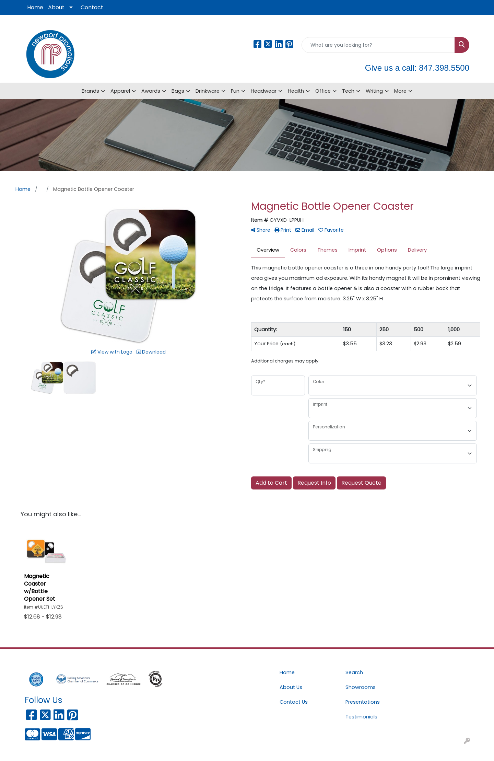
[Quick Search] (378, 45)
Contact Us (294, 702)
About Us (291, 687)
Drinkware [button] (208, 91)
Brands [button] (90, 91)
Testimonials (361, 716)
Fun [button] (235, 91)
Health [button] (296, 91)
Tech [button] (348, 91)
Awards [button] (150, 91)
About (56, 7)
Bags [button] (178, 91)
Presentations (362, 702)
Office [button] (323, 91)
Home (35, 7)
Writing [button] (374, 91)
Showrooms (360, 687)
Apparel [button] (120, 91)
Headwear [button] (264, 91)
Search (354, 672)
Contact (92, 7)
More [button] (400, 91)
